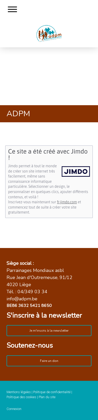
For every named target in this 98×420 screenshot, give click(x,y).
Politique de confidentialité (52, 392)
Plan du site (47, 397)
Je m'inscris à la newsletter (49, 330)
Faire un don (49, 361)
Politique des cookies (21, 397)
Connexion (14, 409)
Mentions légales (19, 392)
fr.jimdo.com (67, 202)
